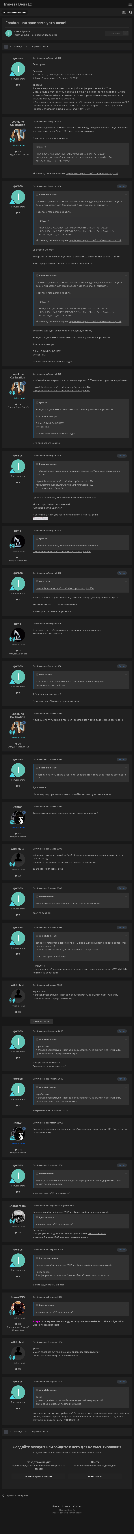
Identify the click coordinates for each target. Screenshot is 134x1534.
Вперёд (18, 46)
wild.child (17, 849)
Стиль (66, 1506)
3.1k (18, 151)
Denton (17, 806)
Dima (17, 530)
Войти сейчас (95, 1476)
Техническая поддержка (43, 35)
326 (18, 875)
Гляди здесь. (40, 1230)
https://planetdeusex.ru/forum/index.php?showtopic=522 (61, 390)
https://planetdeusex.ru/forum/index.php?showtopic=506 (62, 551)
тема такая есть (97, 1233)
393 (18, 1324)
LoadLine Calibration (17, 123)
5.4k (18, 833)
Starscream (17, 1205)
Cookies (77, 1506)
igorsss (26, 31)
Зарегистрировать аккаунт (38, 1476)
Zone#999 (18, 1297)
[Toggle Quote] (37, 194)
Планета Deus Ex (17, 4)
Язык (55, 1506)
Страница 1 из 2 (40, 46)
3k (18, 557)
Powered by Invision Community (67, 1513)
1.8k (18, 1232)
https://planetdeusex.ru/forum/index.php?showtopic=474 (62, 387)
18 (18, 85)
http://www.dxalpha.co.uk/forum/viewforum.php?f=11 (92, 173)
